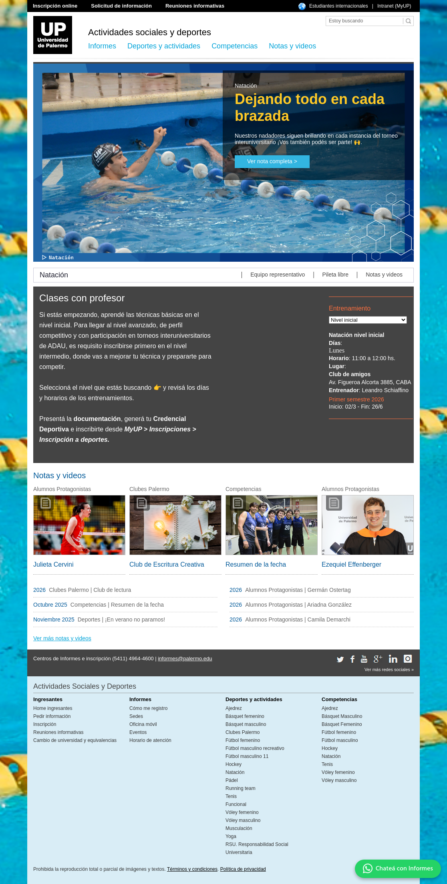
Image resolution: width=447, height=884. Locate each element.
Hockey (234, 764)
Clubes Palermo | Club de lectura (90, 590)
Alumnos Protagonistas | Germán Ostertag (298, 590)
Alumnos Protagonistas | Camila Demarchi (297, 619)
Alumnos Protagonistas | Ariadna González (298, 604)
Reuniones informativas (194, 6)
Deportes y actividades (163, 46)
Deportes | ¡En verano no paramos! (122, 619)
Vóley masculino (243, 820)
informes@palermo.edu (185, 658)
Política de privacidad (243, 869)
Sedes (136, 716)
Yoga (231, 836)
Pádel (232, 780)
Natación (235, 772)
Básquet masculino (246, 724)
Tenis (231, 796)
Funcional (236, 804)
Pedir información (51, 716)
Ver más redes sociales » (389, 669)
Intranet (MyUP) (394, 6)
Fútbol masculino (340, 740)
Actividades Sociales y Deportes (84, 686)
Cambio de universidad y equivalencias (75, 740)
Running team (241, 788)
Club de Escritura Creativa (166, 564)
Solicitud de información (121, 6)
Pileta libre (335, 274)
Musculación (239, 828)
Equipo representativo (277, 274)
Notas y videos (292, 46)
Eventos (138, 732)
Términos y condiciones (192, 869)
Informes (102, 46)
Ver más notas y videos (62, 638)
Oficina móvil (143, 724)
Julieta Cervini (53, 564)
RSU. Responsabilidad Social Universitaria (257, 848)
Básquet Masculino (342, 716)
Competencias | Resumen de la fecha (117, 604)
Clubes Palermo (243, 732)
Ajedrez (234, 708)
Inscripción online (55, 6)
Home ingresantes (52, 708)
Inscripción (44, 724)
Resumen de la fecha (256, 564)
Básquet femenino (245, 716)
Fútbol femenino (243, 740)
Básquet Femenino (342, 724)
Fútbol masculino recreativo (255, 748)
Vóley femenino (242, 812)
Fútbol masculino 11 (247, 756)
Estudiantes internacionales (338, 6)
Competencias (234, 46)
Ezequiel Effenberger (351, 564)
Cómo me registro (148, 708)
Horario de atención (150, 740)
